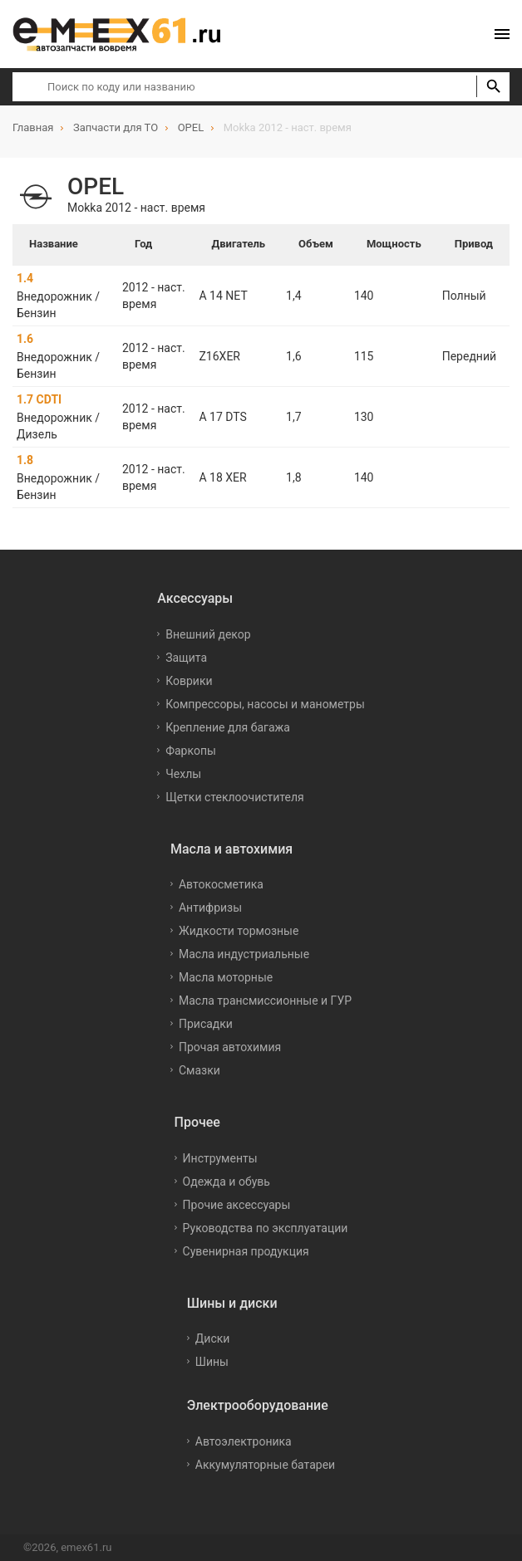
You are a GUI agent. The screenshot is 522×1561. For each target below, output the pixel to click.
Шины (212, 1361)
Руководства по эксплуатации (265, 1228)
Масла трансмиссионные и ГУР (265, 1000)
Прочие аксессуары (237, 1204)
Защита (186, 657)
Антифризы (210, 907)
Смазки (199, 1070)
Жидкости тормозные (238, 930)
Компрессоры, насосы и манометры (265, 704)
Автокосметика (221, 884)
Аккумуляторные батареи (265, 1464)
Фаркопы (190, 750)
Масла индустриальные (244, 954)
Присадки (206, 1023)
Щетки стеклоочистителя (234, 797)
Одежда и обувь (226, 1181)
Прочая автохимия (230, 1047)
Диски (212, 1338)
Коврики (188, 681)
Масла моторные (226, 977)
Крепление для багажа (227, 727)
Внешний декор (207, 634)
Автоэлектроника (243, 1441)
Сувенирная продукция (246, 1251)
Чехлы (183, 773)
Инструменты (220, 1158)
